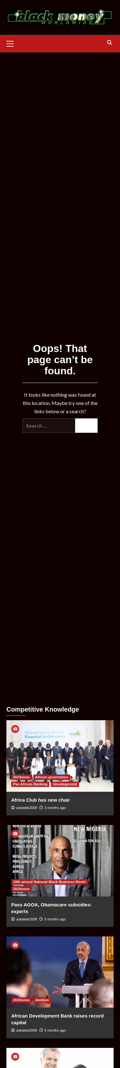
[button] (12, 43)
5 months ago (55, 919)
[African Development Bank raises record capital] (60, 972)
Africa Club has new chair (40, 800)
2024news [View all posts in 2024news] (21, 777)
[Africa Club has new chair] (60, 755)
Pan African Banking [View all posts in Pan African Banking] (30, 784)
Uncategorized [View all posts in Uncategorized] (65, 784)
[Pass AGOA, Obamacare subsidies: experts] (60, 860)
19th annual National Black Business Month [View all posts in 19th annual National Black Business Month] (49, 882)
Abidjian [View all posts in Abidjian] (42, 1000)
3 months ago (55, 808)
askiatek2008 (26, 808)
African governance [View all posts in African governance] (51, 777)
